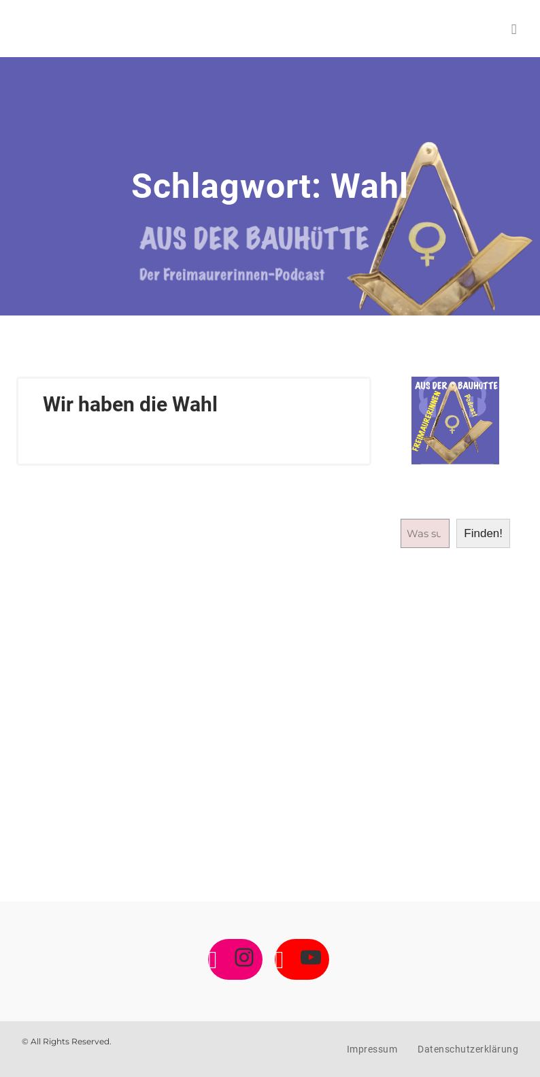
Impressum (372, 1049)
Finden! (483, 533)
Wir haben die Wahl (130, 404)
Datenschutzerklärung (468, 1049)
